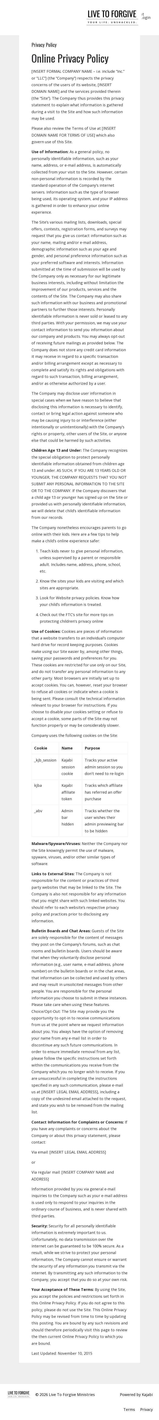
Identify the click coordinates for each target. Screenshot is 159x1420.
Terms (129, 1409)
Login (146, 17)
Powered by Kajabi (136, 1394)
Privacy (146, 1409)
